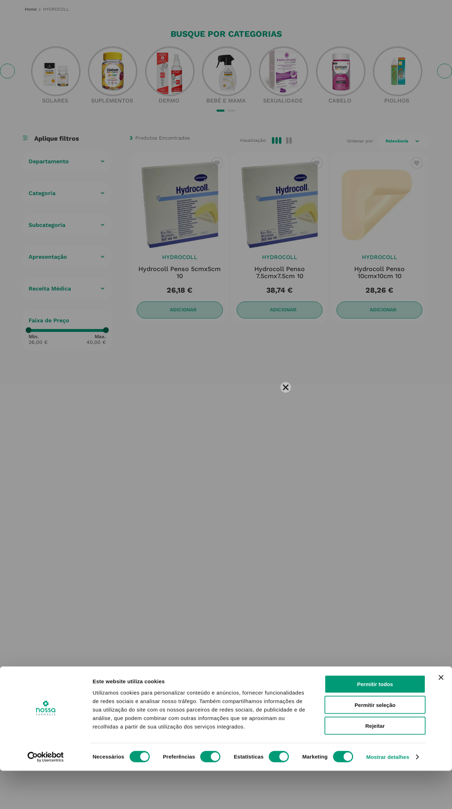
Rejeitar (375, 764)
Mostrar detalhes (387, 795)
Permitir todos (375, 722)
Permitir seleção (375, 743)
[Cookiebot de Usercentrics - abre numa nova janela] (46, 795)
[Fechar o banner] (441, 715)
